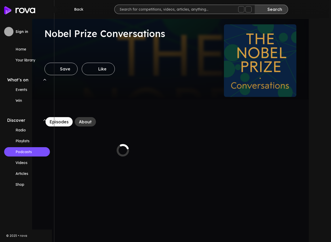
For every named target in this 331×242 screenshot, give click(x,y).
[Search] (273, 9)
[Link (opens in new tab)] (27, 184)
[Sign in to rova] (27, 31)
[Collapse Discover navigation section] (45, 120)
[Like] (120, 69)
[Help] (318, 9)
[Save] (83, 69)
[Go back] (77, 9)
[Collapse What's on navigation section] (45, 80)
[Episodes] (81, 121)
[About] (107, 121)
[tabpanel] (145, 150)
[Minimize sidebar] (54, 9)
